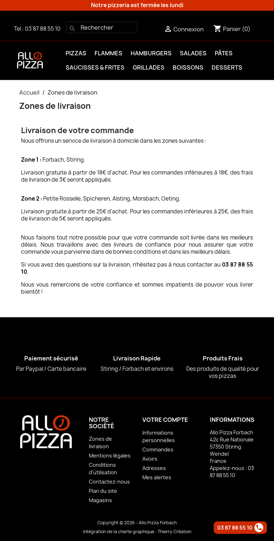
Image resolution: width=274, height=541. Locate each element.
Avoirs (149, 458)
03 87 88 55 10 (43, 28)
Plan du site (103, 490)
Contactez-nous (109, 481)
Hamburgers (151, 53)
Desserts (227, 67)
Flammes (108, 53)
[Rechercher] (101, 27)
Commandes (157, 449)
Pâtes (224, 53)
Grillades (148, 67)
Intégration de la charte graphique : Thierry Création (137, 532)
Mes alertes (156, 477)
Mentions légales (110, 455)
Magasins (100, 500)
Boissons (188, 67)
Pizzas (76, 53)
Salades (193, 53)
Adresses (154, 468)
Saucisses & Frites (95, 67)
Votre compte (165, 420)
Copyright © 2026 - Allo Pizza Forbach (137, 523)
